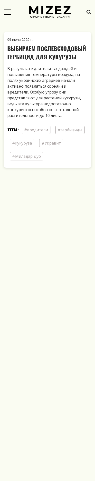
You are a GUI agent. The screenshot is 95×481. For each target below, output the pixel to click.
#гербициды (70, 130)
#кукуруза (22, 143)
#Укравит (51, 143)
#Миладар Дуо (26, 156)
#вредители (36, 130)
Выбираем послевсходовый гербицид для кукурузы (46, 52)
